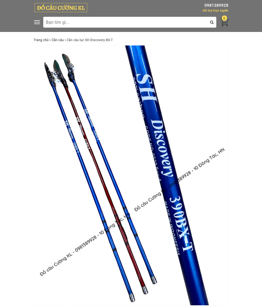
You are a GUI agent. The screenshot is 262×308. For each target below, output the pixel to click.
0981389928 (216, 5)
